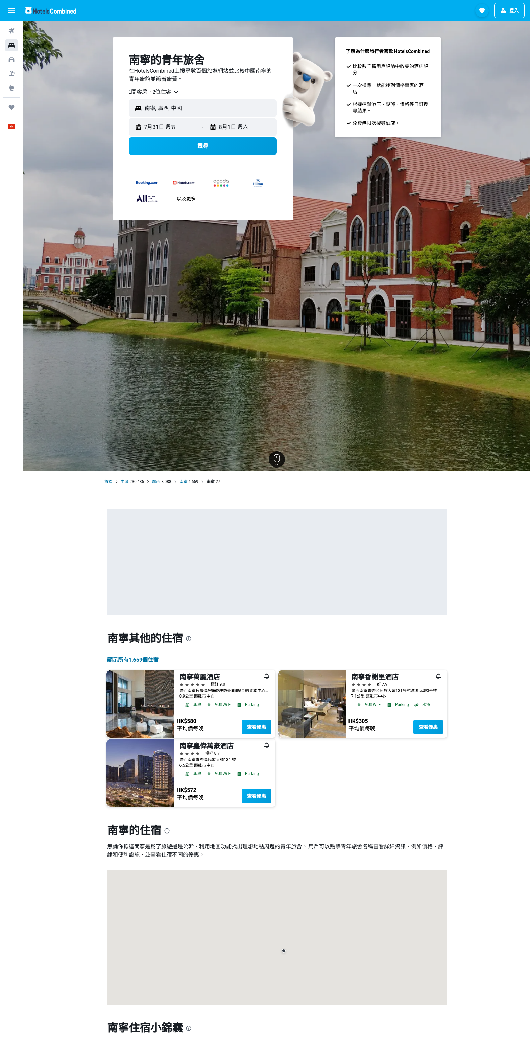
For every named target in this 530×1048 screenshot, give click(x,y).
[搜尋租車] (11, 59)
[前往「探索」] (11, 88)
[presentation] (189, 639)
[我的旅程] (11, 107)
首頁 (108, 481)
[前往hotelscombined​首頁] (50, 10)
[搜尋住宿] (11, 45)
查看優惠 (256, 727)
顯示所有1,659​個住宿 (133, 660)
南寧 (183, 481)
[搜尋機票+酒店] (11, 74)
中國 (125, 481)
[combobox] (154, 92)
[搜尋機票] (11, 31)
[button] (11, 10)
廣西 (156, 481)
